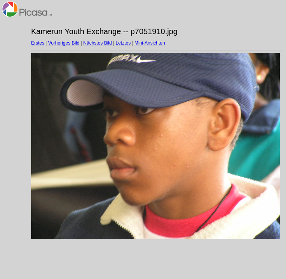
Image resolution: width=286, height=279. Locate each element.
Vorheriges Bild (64, 43)
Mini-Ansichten (149, 43)
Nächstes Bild (97, 43)
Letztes (123, 43)
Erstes (37, 43)
